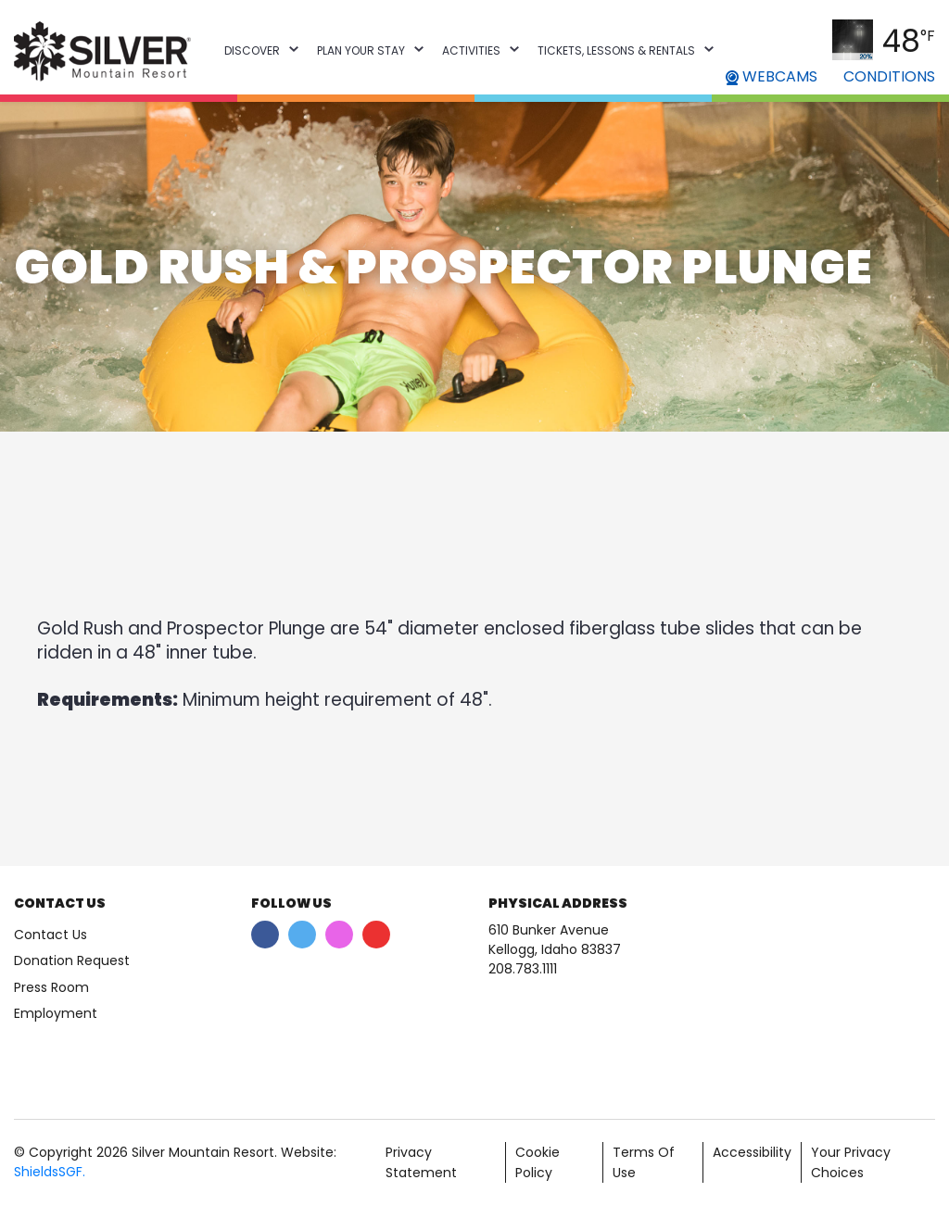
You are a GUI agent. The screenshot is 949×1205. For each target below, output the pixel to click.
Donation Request (72, 960)
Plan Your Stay (361, 50)
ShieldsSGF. (49, 1171)
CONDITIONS (889, 76)
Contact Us (50, 934)
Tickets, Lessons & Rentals (616, 50)
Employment (55, 1013)
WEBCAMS (771, 76)
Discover (252, 50)
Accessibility (752, 1152)
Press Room (51, 987)
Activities (471, 50)
